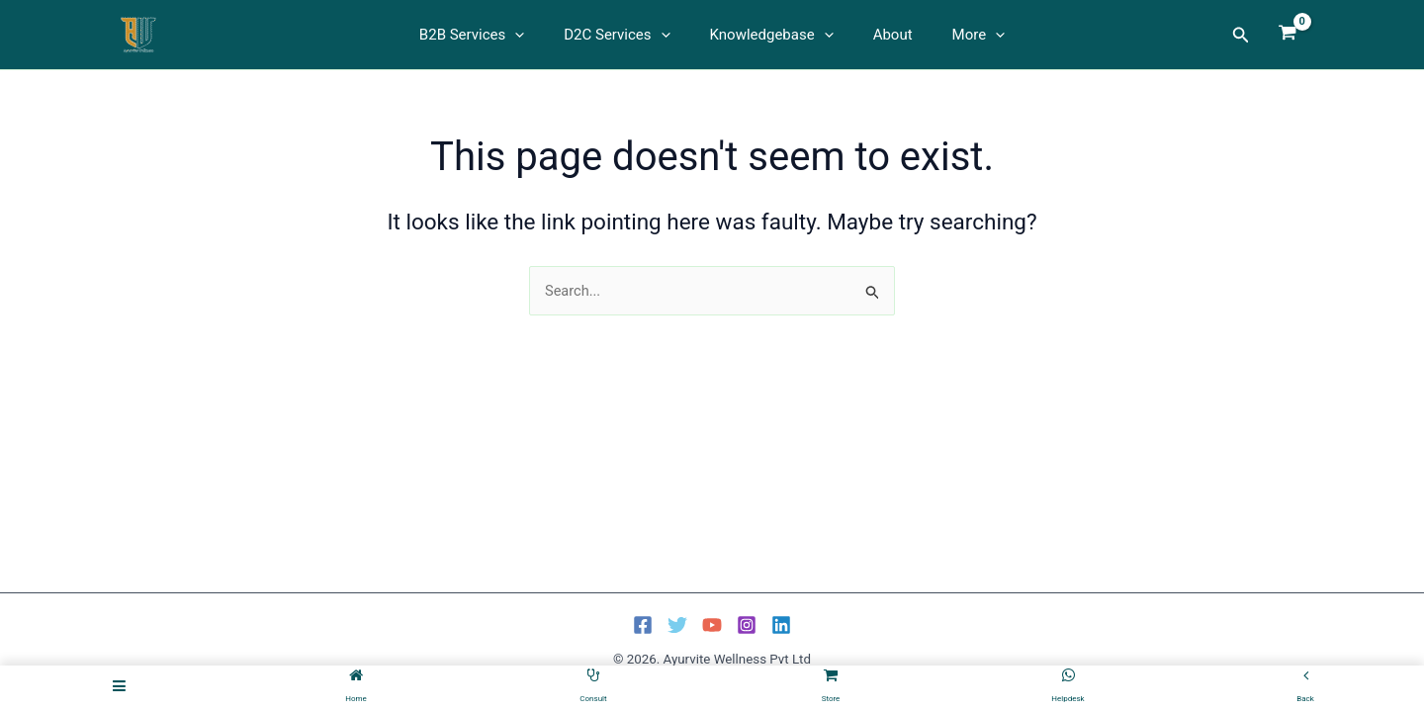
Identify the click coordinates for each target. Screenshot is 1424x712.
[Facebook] (643, 625)
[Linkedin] (781, 625)
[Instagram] (746, 625)
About (883, 35)
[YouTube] (712, 625)
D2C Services (626, 34)
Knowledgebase (772, 34)
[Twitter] (677, 625)
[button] (534, 34)
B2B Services (491, 34)
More (959, 34)
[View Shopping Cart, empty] (1287, 34)
